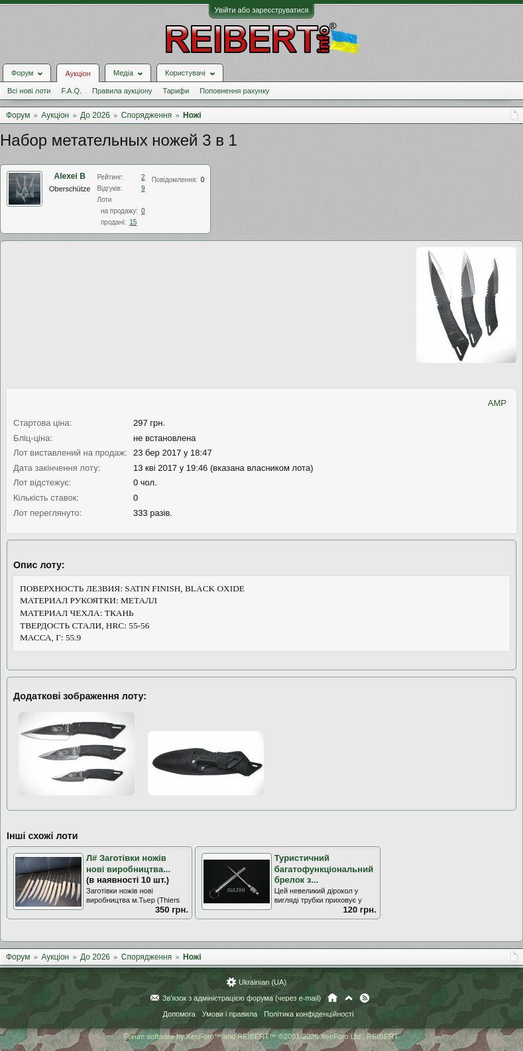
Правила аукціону (122, 91)
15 (133, 222)
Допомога (178, 1014)
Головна (332, 998)
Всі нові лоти (28, 91)
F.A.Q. (71, 91)
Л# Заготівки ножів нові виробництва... (128, 863)
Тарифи (176, 91)
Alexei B (70, 176)
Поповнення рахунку (234, 91)
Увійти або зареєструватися (262, 10)
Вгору (348, 998)
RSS (364, 998)
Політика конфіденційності (308, 1014)
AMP (497, 403)
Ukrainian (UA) (262, 982)
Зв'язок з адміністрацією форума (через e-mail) (241, 998)
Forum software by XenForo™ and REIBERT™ (261, 1036)
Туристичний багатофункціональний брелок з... (324, 869)
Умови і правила (229, 1014)
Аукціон (77, 73)
